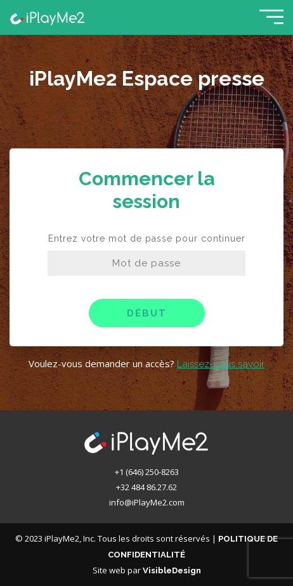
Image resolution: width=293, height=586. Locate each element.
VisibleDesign (172, 570)
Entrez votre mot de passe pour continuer (146, 238)
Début (147, 313)
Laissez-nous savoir (220, 364)
